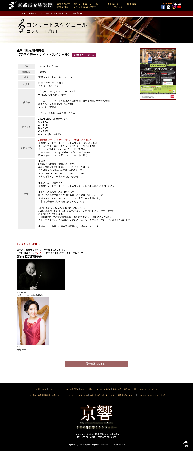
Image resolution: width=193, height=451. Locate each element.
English (177, 3)
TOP (20, 13)
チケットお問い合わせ (89, 389)
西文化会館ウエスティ (127, 395)
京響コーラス (137, 389)
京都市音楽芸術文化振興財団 (38, 395)
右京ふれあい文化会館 (157, 395)
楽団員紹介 (112, 4)
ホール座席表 (105, 389)
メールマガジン (115, 7)
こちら (38, 253)
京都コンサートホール (61, 395)
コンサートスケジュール (86, 4)
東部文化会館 (94, 395)
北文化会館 (142, 395)
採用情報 (131, 4)
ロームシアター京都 (80, 395)
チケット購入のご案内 (85, 7)
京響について (63, 4)
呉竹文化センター (109, 395)
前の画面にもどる (95, 363)
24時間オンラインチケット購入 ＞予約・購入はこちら (66, 140)
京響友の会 (62, 7)
